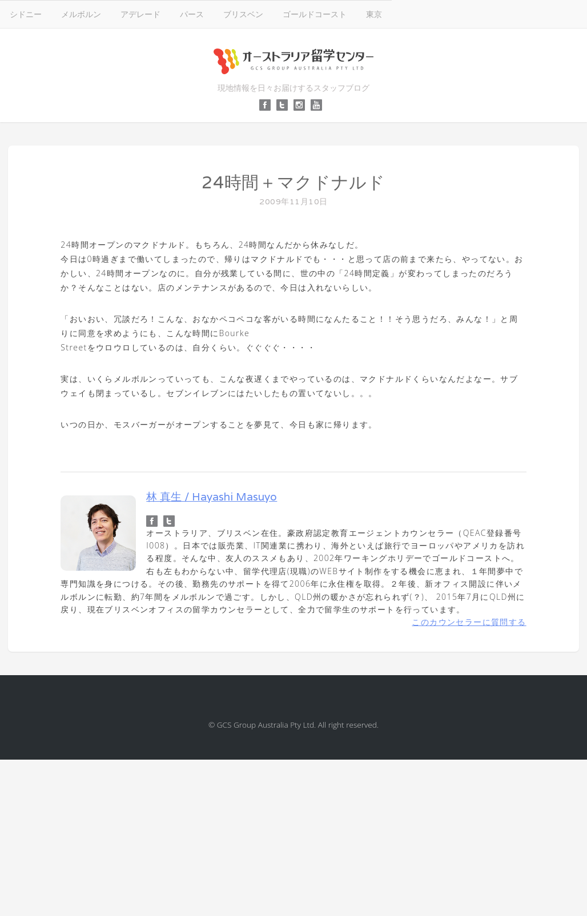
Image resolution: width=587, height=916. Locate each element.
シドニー (26, 14)
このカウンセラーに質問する (469, 621)
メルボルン (81, 14)
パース (192, 14)
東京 (374, 14)
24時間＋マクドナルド (293, 182)
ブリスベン (243, 14)
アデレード (140, 14)
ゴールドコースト (315, 14)
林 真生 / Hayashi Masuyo (211, 496)
